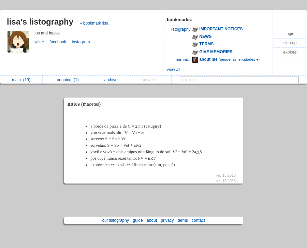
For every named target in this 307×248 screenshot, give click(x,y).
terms (183, 220)
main (21, 79)
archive (112, 79)
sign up (290, 43)
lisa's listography (40, 21)
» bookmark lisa (94, 23)
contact (198, 220)
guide (138, 220)
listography (181, 29)
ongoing (68, 79)
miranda (183, 59)
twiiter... (41, 42)
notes (86, 104)
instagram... (83, 42)
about (152, 220)
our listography (115, 220)
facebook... (60, 42)
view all (173, 69)
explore (289, 52)
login (290, 33)
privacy (167, 220)
